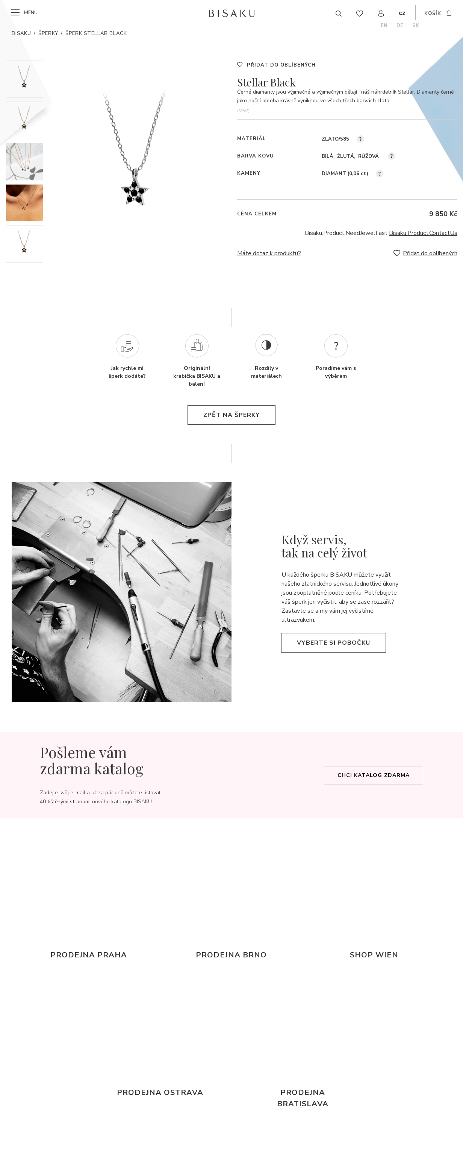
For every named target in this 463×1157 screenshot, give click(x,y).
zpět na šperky (231, 415)
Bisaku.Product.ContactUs (423, 233)
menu (31, 12)
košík (432, 13)
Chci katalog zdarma (373, 775)
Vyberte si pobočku (333, 643)
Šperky (48, 33)
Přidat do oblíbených (281, 65)
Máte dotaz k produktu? (269, 253)
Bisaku (21, 33)
